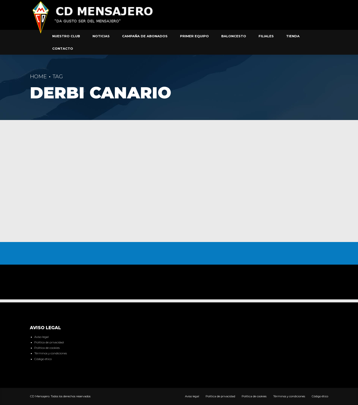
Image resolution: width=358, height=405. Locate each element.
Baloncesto (233, 36)
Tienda (293, 36)
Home (38, 76)
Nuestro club (66, 36)
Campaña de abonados (145, 36)
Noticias (101, 36)
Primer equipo (194, 36)
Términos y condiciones (50, 353)
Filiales (266, 36)
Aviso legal (41, 337)
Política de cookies (47, 348)
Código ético (43, 359)
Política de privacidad (49, 342)
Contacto (62, 48)
